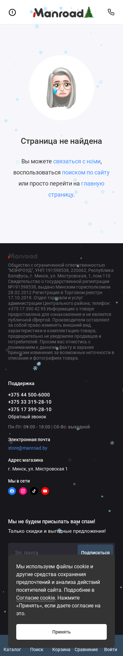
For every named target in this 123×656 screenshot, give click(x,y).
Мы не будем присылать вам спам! (51, 521)
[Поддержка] (111, 12)
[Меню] (12, 12)
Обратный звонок (27, 416)
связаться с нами (77, 161)
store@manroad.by (27, 448)
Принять (61, 631)
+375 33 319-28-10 (30, 402)
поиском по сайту (86, 172)
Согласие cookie (35, 598)
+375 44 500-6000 (29, 395)
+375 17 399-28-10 (30, 409)
